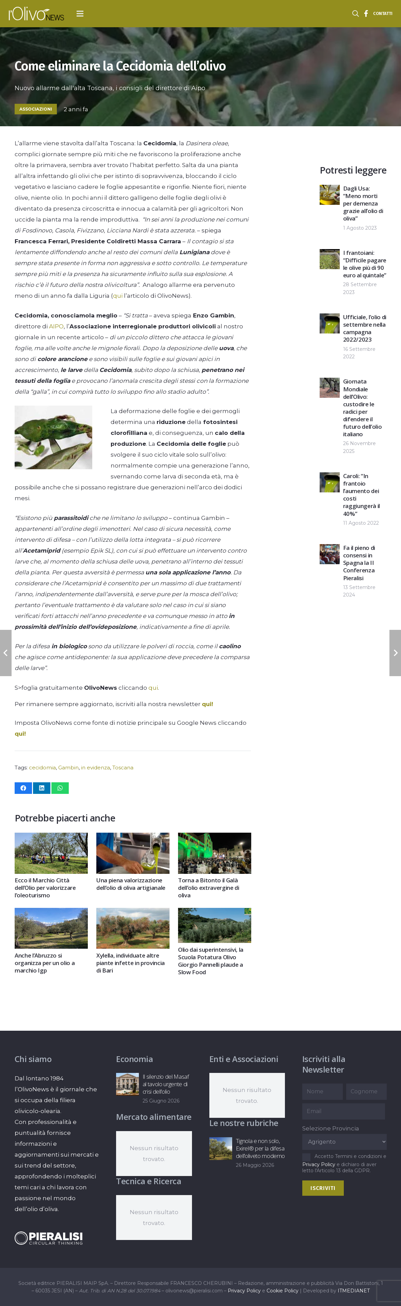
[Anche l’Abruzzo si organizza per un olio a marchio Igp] (51, 913)
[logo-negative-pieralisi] (49, 1238)
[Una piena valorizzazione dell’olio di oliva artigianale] (133, 838)
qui (118, 295)
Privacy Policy (318, 1164)
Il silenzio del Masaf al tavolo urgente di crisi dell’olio (166, 1084)
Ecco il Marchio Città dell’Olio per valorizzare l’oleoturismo (45, 887)
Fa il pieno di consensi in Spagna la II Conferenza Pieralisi (359, 563)
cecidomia (42, 767)
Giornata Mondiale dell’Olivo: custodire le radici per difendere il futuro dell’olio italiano (362, 407)
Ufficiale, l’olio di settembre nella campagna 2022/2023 (364, 328)
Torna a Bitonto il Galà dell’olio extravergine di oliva (208, 887)
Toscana (122, 767)
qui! (207, 704)
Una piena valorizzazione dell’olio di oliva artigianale (130, 884)
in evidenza (95, 767)
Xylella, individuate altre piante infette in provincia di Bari (130, 962)
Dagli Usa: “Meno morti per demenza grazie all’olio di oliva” (363, 203)
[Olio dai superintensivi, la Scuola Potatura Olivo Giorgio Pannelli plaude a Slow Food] (214, 913)
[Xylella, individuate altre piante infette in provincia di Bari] (133, 913)
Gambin (68, 767)
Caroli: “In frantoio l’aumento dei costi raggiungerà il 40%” (361, 494)
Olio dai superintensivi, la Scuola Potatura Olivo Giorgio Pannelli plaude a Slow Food (210, 960)
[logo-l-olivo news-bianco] (36, 13)
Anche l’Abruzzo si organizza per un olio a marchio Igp (45, 962)
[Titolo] (366, 13)
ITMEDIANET (354, 1291)
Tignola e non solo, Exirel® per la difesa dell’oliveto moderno (260, 1148)
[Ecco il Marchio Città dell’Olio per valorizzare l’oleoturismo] (51, 838)
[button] (80, 13)
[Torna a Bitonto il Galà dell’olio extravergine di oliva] (214, 838)
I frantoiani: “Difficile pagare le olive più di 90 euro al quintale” (364, 264)
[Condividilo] (23, 788)
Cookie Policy (283, 1291)
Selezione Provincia (330, 1128)
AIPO (56, 326)
